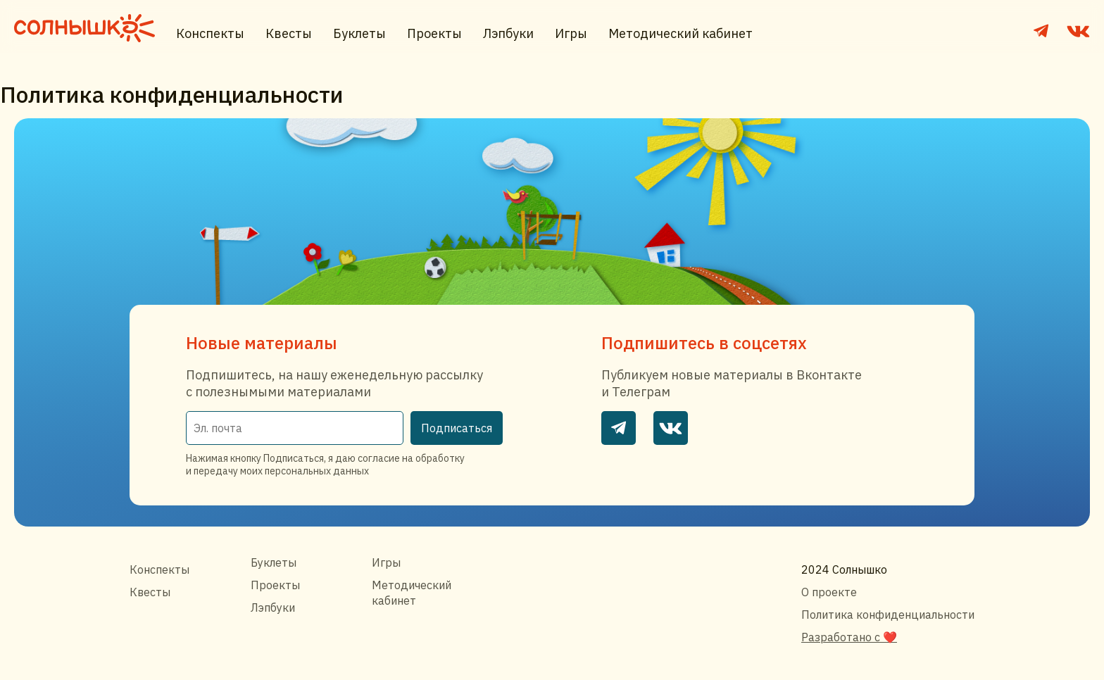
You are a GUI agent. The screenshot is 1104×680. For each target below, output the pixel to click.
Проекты (434, 33)
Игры (571, 33)
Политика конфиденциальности (887, 614)
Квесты (288, 33)
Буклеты (359, 33)
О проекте (829, 592)
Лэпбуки (508, 33)
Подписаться (456, 428)
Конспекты (210, 33)
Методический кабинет (680, 33)
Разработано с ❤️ (849, 637)
